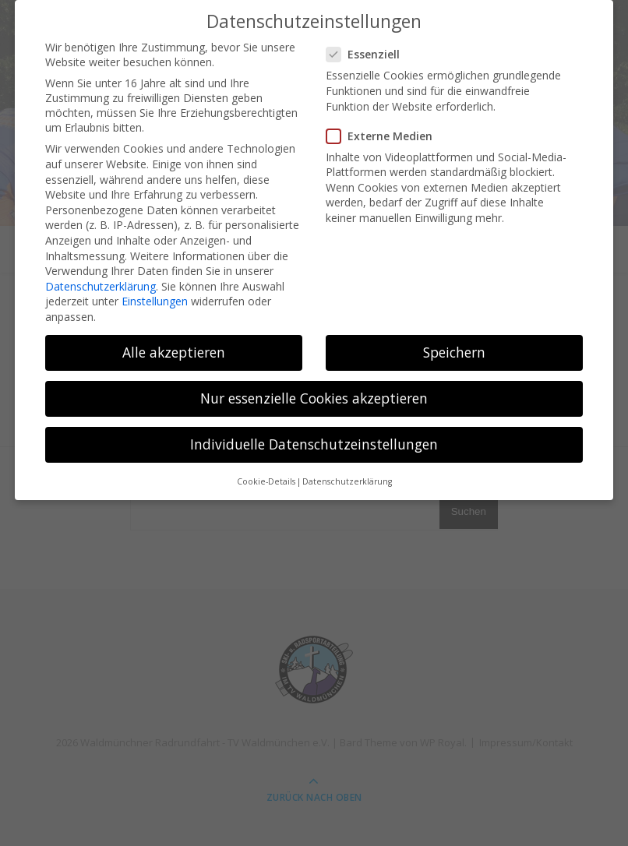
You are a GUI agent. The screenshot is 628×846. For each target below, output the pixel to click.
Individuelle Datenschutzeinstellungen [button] (314, 439)
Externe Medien (384, 130)
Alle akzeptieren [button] (173, 346)
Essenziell (368, 49)
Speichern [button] (454, 346)
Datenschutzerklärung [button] (347, 476)
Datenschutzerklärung (100, 280)
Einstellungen (155, 296)
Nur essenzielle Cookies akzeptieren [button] (314, 392)
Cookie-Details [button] (266, 476)
